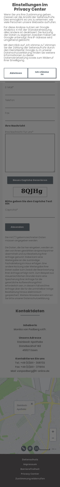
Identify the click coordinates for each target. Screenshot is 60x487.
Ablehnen (16, 73)
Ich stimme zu (42, 73)
